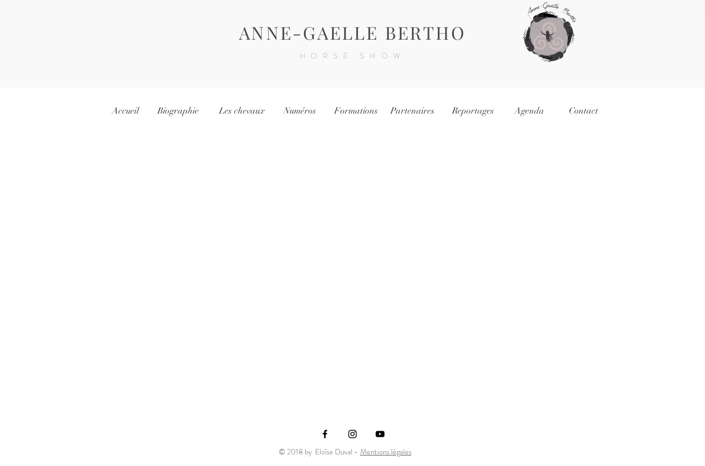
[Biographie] (178, 111)
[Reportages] (473, 111)
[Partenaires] (412, 111)
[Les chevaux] (242, 111)
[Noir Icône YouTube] (380, 434)
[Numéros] (300, 111)
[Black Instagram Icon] (352, 434)
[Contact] (583, 111)
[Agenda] (529, 111)
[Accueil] (125, 111)
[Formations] (356, 111)
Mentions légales (385, 451)
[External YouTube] (352, 265)
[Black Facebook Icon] (324, 434)
